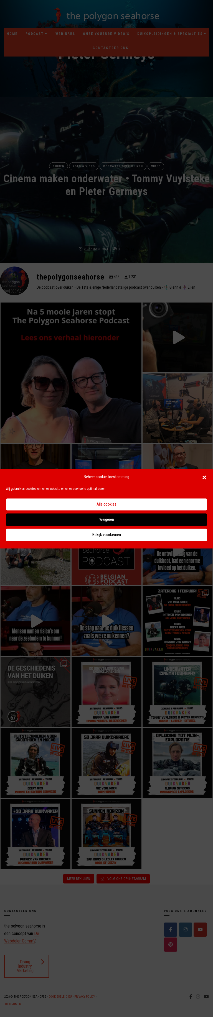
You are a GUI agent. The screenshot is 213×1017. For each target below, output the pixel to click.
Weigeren (106, 519)
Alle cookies (106, 504)
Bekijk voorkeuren (106, 534)
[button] (204, 477)
